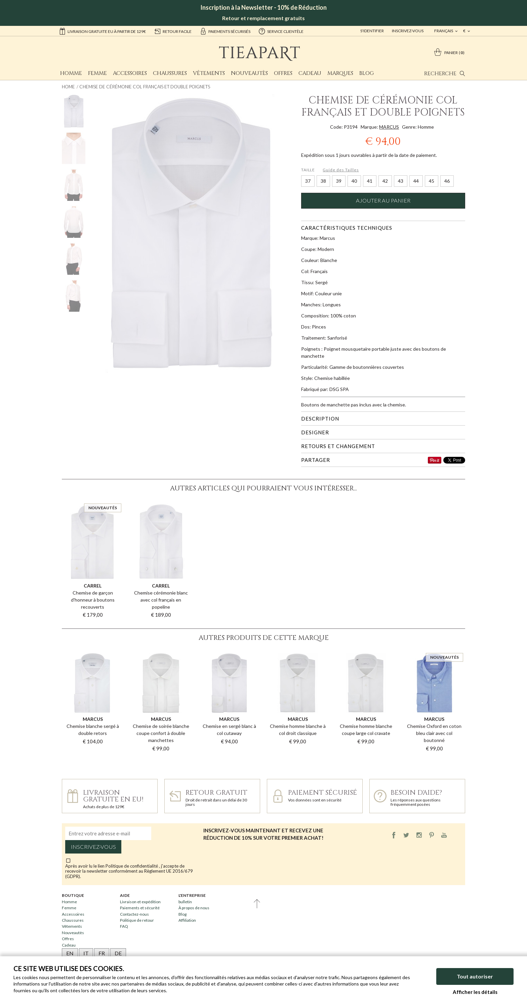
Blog (366, 73)
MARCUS (389, 127)
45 (431, 181)
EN (70, 953)
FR (101, 953)
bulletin (185, 901)
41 (369, 181)
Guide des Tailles (341, 169)
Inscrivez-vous (407, 30)
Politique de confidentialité (132, 866)
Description (320, 419)
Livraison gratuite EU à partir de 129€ (102, 31)
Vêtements (209, 73)
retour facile (173, 31)
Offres (283, 73)
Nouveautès (249, 73)
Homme (71, 73)
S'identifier (372, 30)
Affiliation (187, 920)
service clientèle (280, 31)
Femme (97, 73)
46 (447, 181)
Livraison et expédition (140, 901)
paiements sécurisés (225, 31)
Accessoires (130, 73)
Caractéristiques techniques (346, 228)
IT (86, 953)
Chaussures (170, 73)
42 (385, 181)
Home (68, 86)
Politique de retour (137, 920)
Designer (315, 432)
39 (338, 181)
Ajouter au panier (383, 200)
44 (416, 181)
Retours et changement (338, 446)
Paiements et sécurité (140, 907)
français (444, 30)
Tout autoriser (475, 976)
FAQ (124, 926)
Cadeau (309, 73)
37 (308, 181)
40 (354, 181)
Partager (315, 460)
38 (323, 181)
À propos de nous (193, 907)
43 (400, 181)
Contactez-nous (134, 914)
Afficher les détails (475, 992)
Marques (340, 73)
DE (118, 953)
